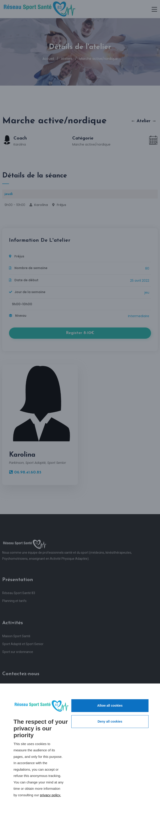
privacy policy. (50, 795)
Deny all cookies (110, 721)
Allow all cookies (110, 705)
